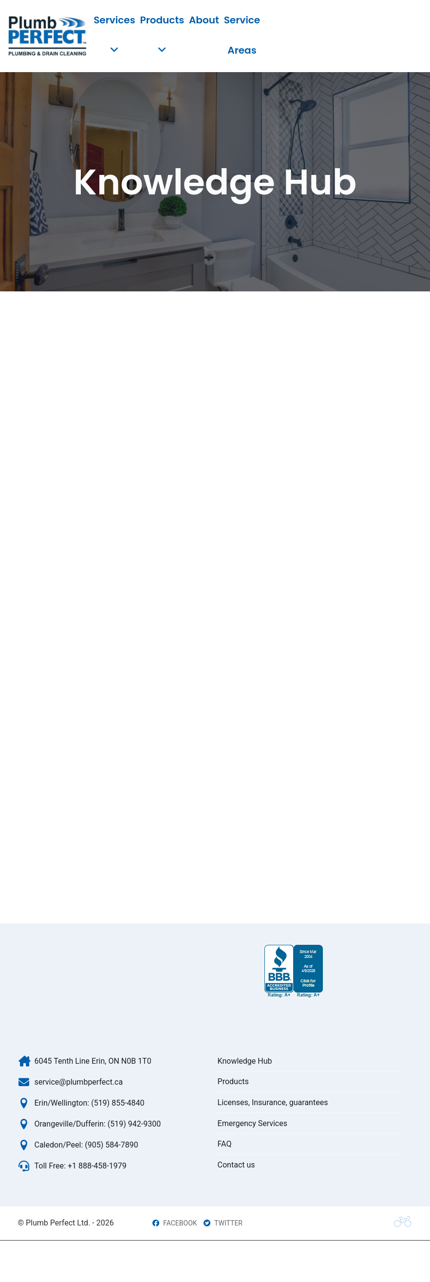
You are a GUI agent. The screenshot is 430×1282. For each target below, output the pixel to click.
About (204, 20)
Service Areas (242, 35)
